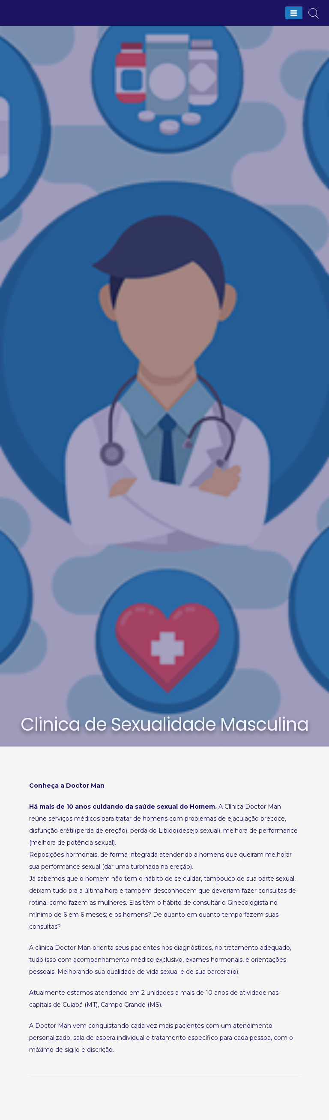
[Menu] (293, 12)
